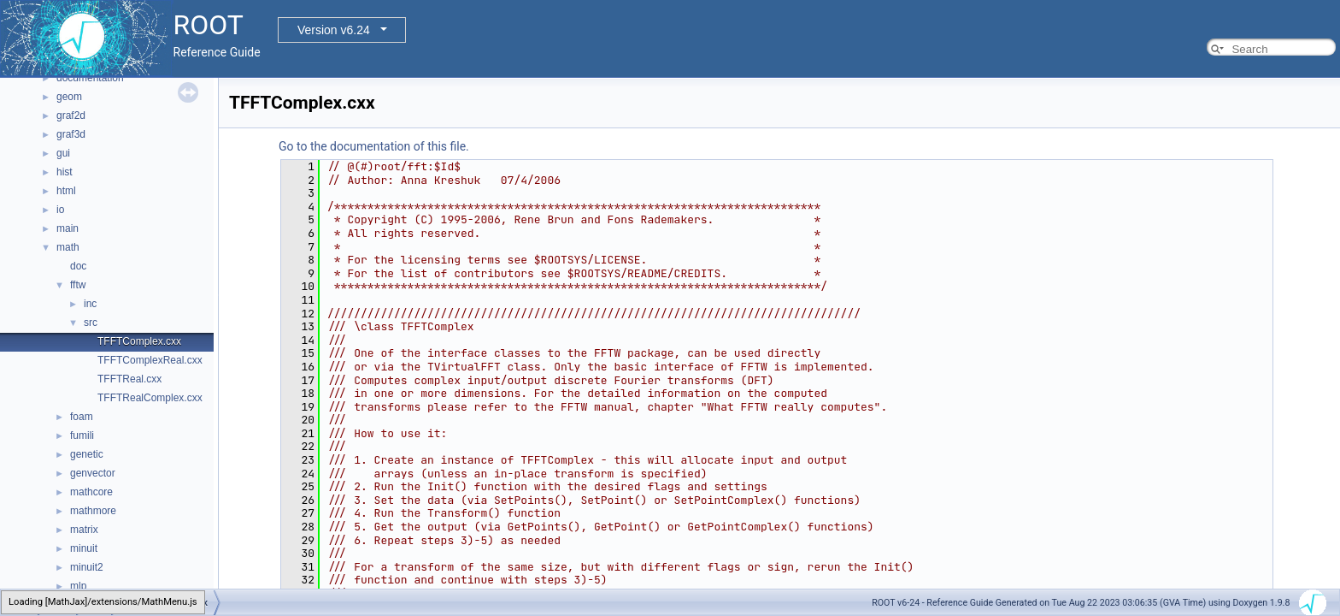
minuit (83, 548)
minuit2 (86, 567)
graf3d (70, 134)
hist (64, 172)
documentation (90, 78)
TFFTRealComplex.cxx (150, 398)
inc (90, 304)
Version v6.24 (333, 30)
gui (63, 153)
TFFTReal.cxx (129, 379)
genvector (92, 473)
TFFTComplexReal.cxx (150, 360)
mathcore (91, 492)
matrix (84, 530)
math (67, 247)
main (67, 228)
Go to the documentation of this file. (374, 146)
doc (78, 266)
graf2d (70, 115)
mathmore (93, 511)
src (90, 323)
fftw (77, 285)
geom (69, 97)
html (66, 191)
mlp (78, 586)
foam (81, 417)
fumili (82, 435)
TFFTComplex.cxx (139, 341)
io (60, 210)
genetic (86, 454)
